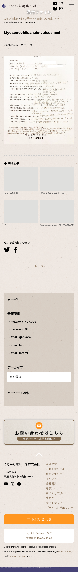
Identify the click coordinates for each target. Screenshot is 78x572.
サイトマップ (54, 502)
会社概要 (51, 483)
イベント (51, 478)
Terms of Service (16, 556)
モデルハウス (54, 488)
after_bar (17, 345)
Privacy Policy (65, 551)
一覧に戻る (39, 266)
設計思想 (51, 464)
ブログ (50, 498)
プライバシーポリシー (59, 507)
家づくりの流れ (55, 493)
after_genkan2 (21, 337)
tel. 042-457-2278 (39, 535)
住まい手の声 (54, 473)
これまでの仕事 (55, 468)
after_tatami (19, 353)
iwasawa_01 (20, 329)
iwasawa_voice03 (23, 321)
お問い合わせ (38, 519)
